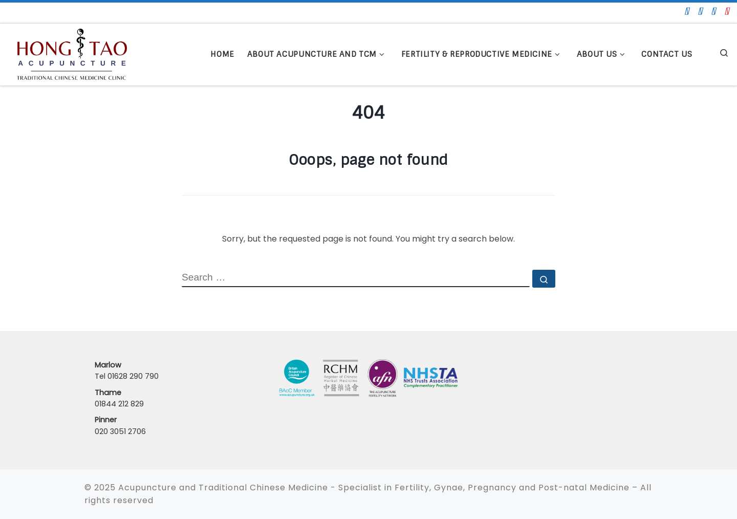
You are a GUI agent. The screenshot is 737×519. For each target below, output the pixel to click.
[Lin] (713, 11)
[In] (727, 11)
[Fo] (687, 11)
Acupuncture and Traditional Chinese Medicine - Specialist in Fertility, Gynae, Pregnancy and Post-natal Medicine (374, 487)
